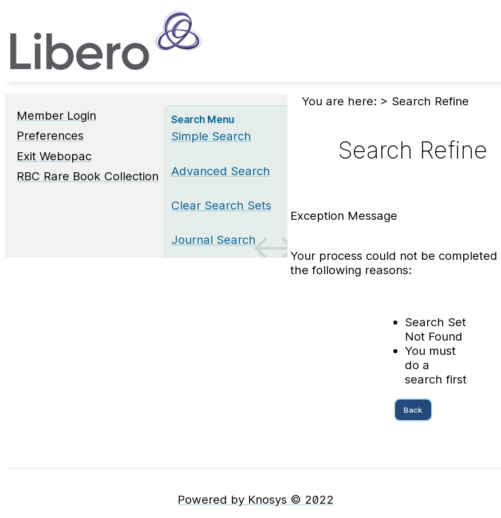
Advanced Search (220, 171)
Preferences (50, 135)
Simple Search (211, 136)
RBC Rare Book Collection (88, 176)
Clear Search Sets (221, 205)
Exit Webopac (54, 156)
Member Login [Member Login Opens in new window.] (56, 115)
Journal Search (213, 239)
